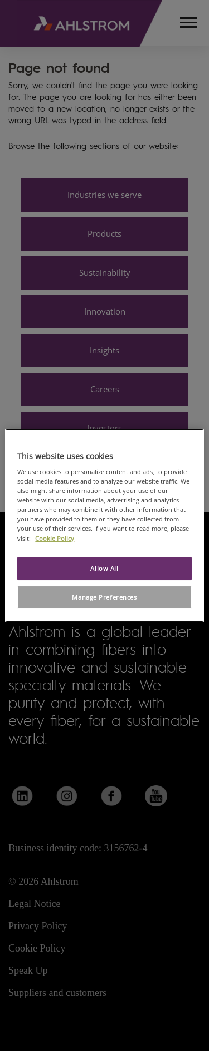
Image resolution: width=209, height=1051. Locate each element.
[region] (104, 526)
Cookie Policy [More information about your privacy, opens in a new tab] (54, 538)
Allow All (104, 568)
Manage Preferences (104, 597)
